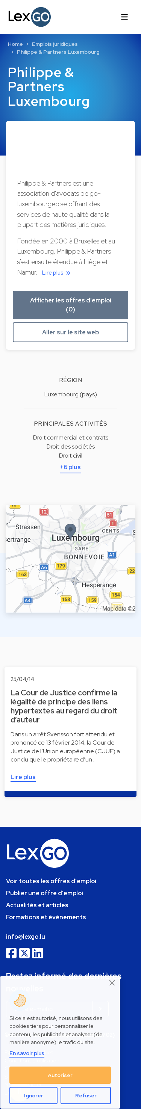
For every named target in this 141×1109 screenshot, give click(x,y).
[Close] (112, 983)
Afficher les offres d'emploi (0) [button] (70, 304)
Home (15, 44)
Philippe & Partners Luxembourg (58, 51)
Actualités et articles (37, 905)
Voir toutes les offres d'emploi (51, 881)
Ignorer (33, 1095)
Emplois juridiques (55, 44)
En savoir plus (26, 1053)
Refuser (86, 1095)
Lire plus (57, 272)
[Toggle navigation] (124, 16)
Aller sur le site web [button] (70, 332)
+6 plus (70, 467)
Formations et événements (46, 917)
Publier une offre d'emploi (44, 893)
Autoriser (60, 1075)
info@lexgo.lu (25, 937)
